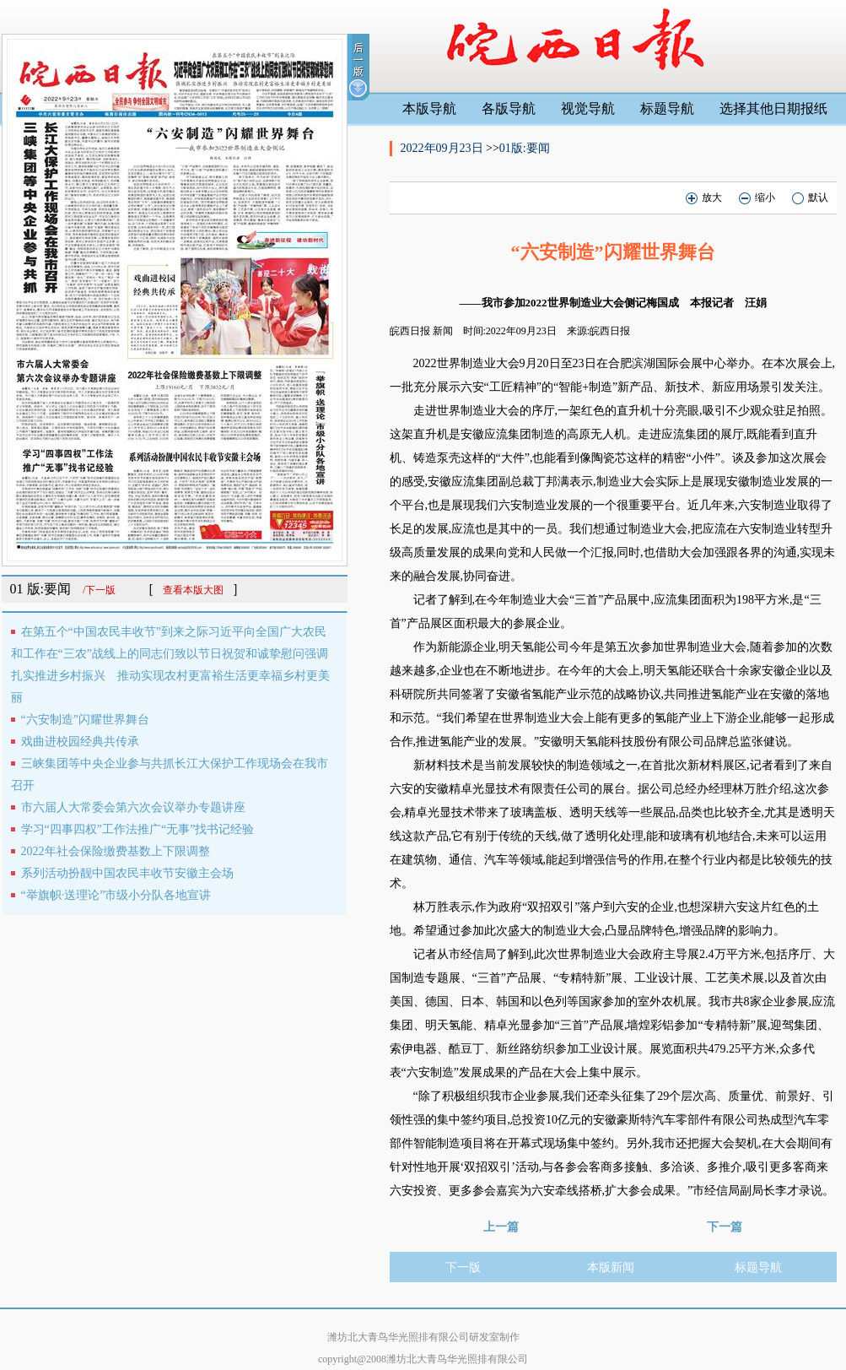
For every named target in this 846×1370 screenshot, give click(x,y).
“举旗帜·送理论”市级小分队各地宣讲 (116, 895)
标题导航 (667, 108)
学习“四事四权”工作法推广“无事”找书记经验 (138, 829)
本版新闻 (610, 1267)
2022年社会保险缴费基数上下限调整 (115, 851)
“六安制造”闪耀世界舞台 (85, 719)
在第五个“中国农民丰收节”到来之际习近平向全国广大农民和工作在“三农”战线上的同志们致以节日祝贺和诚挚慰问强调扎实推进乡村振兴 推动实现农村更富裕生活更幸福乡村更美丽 (170, 664)
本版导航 (429, 108)
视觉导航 (588, 108)
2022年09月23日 (444, 148)
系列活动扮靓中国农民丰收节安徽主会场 (127, 873)
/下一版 (99, 590)
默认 (810, 198)
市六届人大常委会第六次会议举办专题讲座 (133, 807)
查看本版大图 (193, 590)
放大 (704, 198)
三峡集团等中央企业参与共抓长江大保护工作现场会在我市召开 (169, 774)
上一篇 (501, 1227)
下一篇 (724, 1227)
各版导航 (509, 108)
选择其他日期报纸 (773, 108)
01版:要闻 (524, 148)
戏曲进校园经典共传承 (80, 741)
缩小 (757, 198)
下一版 (463, 1267)
